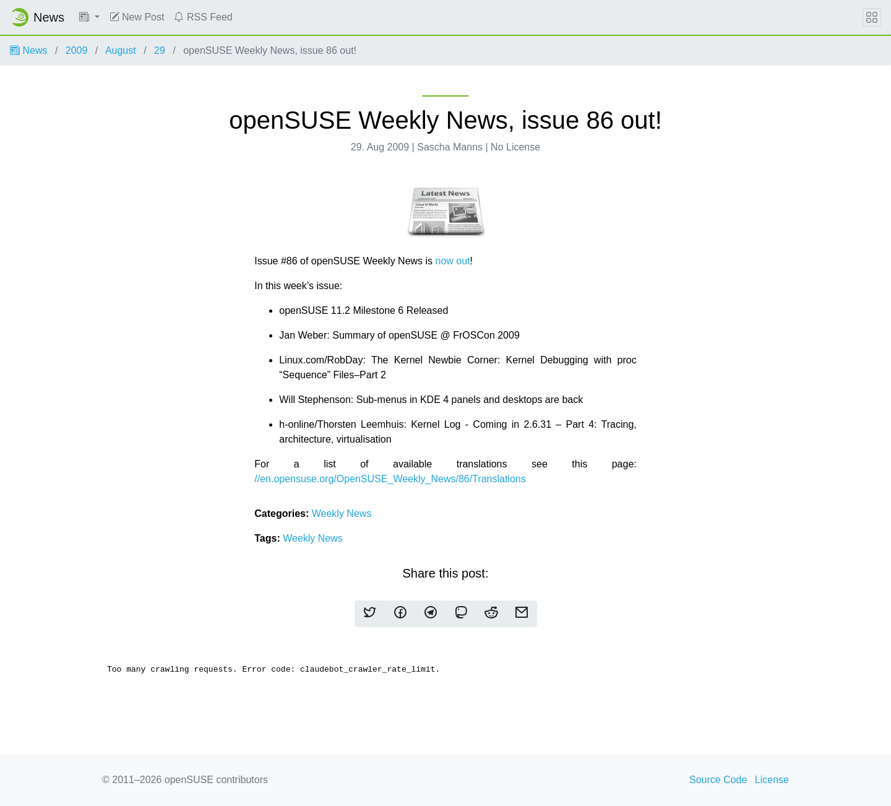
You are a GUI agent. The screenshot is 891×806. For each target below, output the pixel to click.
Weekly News (342, 513)
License (772, 779)
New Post (137, 17)
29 (159, 50)
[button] (89, 17)
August (120, 50)
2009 (77, 50)
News (28, 50)
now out (453, 261)
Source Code (718, 779)
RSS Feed (203, 17)
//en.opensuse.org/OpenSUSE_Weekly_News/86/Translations (389, 479)
